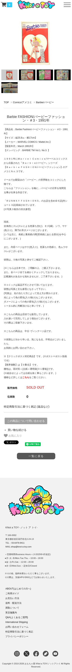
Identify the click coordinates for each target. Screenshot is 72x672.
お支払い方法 (12, 598)
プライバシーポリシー (16, 636)
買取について (12, 607)
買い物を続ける (17, 429)
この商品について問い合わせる (26, 420)
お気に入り (13, 436)
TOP (6, 102)
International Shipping (16, 622)
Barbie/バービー (45, 102)
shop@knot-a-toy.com (21, 547)
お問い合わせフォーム (16, 627)
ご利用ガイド (12, 593)
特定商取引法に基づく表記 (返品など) (26, 406)
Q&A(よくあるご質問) (16, 617)
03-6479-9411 (18, 543)
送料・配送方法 (13, 603)
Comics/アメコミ (22, 102)
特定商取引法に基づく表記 (19, 631)
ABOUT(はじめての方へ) (18, 588)
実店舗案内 (11, 612)
